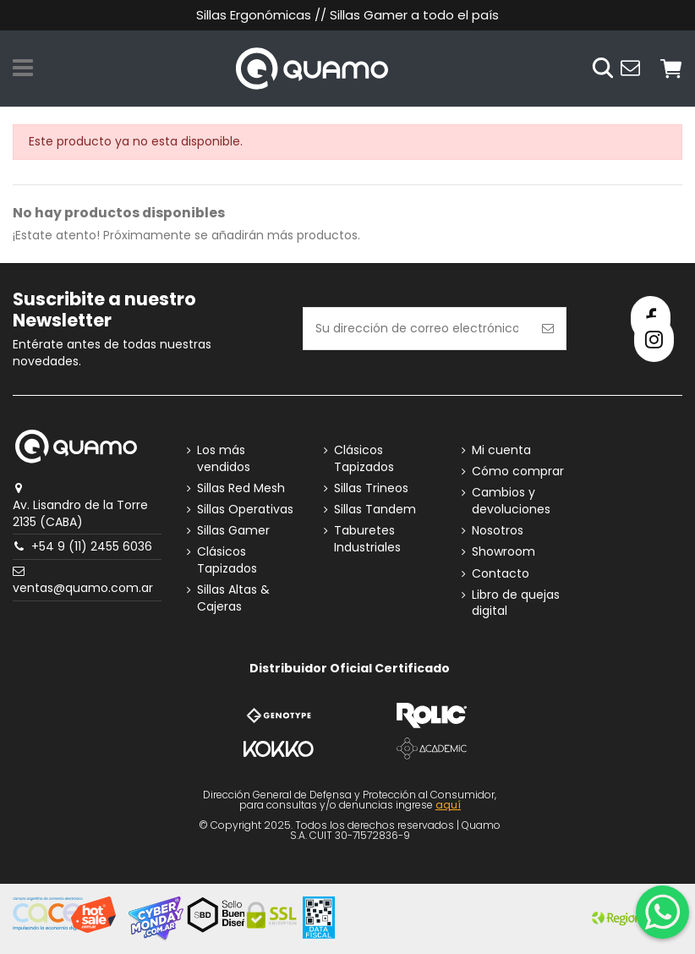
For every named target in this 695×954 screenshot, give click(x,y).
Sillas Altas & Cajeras (233, 598)
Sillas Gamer (233, 531)
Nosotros (497, 531)
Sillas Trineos (371, 488)
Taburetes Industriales (367, 539)
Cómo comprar (518, 471)
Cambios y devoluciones (511, 501)
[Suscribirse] (548, 328)
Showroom (503, 552)
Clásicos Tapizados (227, 560)
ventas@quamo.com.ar (83, 587)
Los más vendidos (223, 458)
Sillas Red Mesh (241, 488)
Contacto (500, 574)
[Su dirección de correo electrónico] (417, 328)
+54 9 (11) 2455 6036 (91, 546)
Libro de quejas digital (516, 603)
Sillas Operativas (245, 510)
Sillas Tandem (375, 510)
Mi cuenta (501, 450)
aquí (448, 805)
